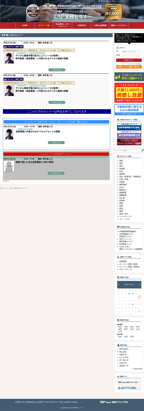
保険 (121, 211)
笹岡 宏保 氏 (124, 349)
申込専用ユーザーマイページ (63, 25)
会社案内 (67, 402)
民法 (121, 171)
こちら (139, 63)
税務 (121, 203)
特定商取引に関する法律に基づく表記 (50, 402)
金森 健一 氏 (124, 366)
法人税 (122, 198)
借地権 (122, 169)
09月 (126, 329)
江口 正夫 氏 (124, 357)
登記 (121, 166)
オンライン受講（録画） (129, 264)
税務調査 (122, 192)
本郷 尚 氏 (123, 354)
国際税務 (122, 195)
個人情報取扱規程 (29, 402)
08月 (120, 329)
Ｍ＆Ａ (122, 187)
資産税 (122, 174)
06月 (132, 327)
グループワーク (125, 269)
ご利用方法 (81, 25)
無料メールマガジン (119, 25)
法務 (121, 206)
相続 (121, 161)
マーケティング (125, 216)
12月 (120, 331)
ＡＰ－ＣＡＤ (124, 219)
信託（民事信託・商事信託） (130, 177)
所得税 (122, 200)
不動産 (122, 182)
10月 (132, 329)
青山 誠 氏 (123, 352)
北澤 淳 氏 (123, 363)
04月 (120, 327)
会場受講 (122, 261)
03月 (132, 337)
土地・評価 (123, 179)
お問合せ (75, 402)
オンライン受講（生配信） (130, 267)
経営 (121, 208)
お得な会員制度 (100, 25)
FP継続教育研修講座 (127, 231)
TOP (1, 188)
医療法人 (122, 190)
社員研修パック (125, 244)
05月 (126, 327)
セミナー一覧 (44, 25)
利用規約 (18, 402)
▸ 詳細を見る (57, 70)
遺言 (121, 163)
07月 (138, 327)
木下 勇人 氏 (124, 360)
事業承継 (122, 184)
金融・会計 (123, 214)
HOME (25, 25)
